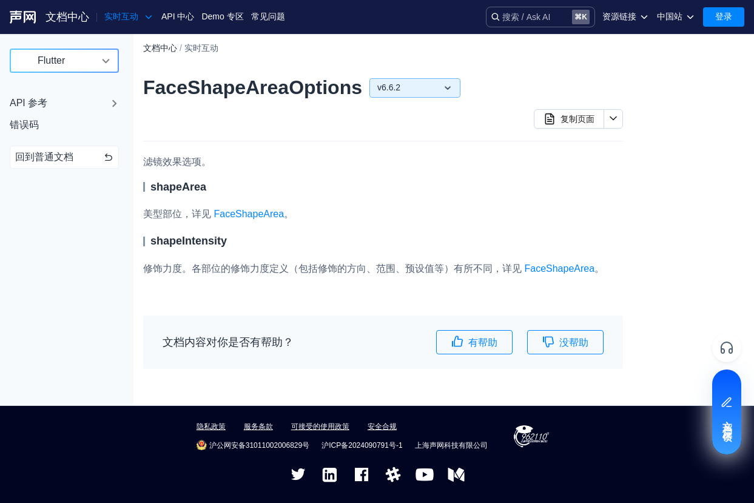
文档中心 (67, 17)
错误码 (24, 125)
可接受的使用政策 (320, 426)
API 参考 (28, 103)
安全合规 (382, 426)
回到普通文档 (64, 157)
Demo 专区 (222, 16)
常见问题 (268, 16)
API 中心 (177, 16)
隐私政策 (211, 426)
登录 (723, 16)
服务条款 (258, 426)
